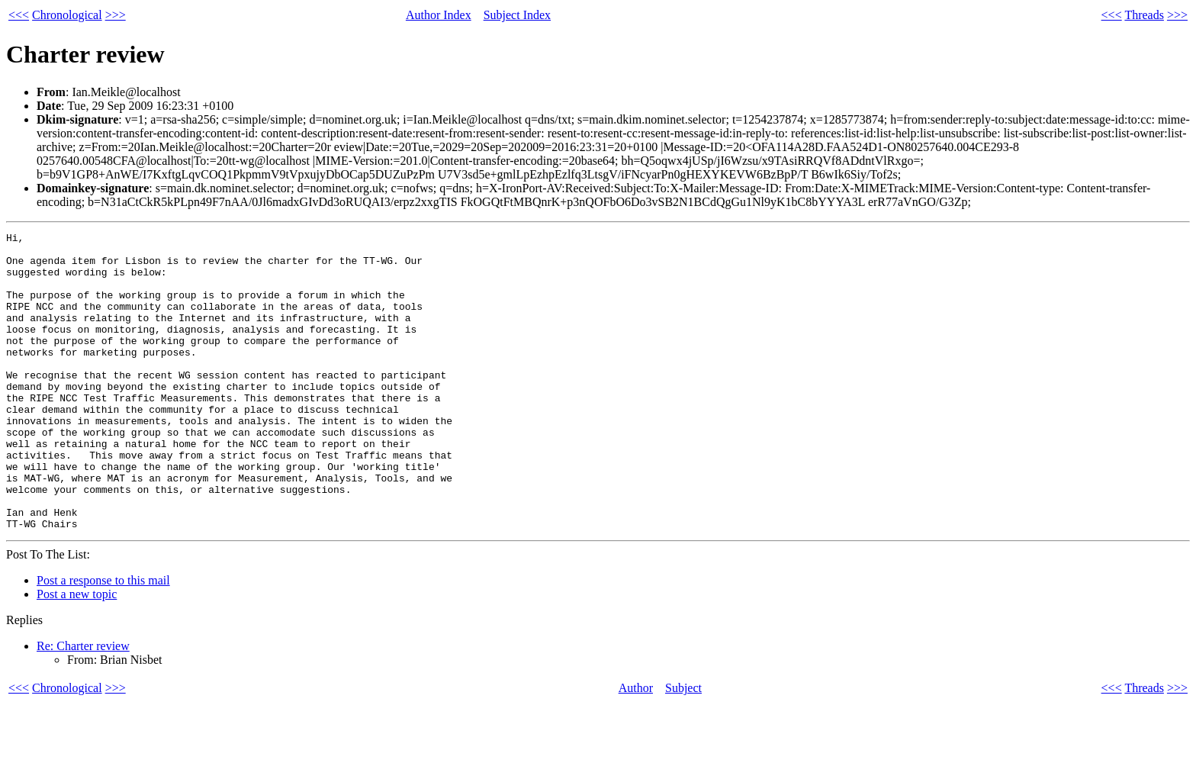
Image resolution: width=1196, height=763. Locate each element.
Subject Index (517, 14)
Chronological (67, 14)
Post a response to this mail (103, 639)
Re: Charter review (83, 705)
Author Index (438, 14)
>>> (115, 14)
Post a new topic (77, 653)
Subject (683, 747)
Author (636, 747)
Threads (1144, 14)
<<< (18, 14)
